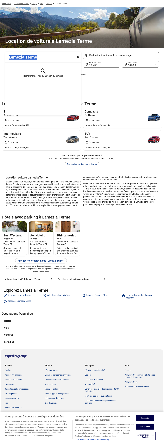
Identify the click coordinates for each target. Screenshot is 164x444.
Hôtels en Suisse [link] (51, 370)
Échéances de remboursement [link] (137, 387)
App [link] (6, 403)
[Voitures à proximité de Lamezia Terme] (29, 279)
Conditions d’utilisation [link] (94, 380)
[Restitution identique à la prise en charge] (121, 55)
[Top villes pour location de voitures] (82, 279)
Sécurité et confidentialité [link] (95, 370)
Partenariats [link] (9, 384)
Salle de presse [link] (11, 394)
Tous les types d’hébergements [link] (57, 394)
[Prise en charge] (101, 64)
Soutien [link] (128, 370)
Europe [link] (34, 4)
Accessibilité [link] (90, 384)
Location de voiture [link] (21, 4)
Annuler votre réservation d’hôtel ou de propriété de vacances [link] (140, 376)
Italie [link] (41, 4)
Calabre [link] (49, 4)
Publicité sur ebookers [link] (13, 408)
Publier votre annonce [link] (13, 375)
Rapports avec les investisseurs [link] (17, 389)
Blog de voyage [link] (51, 403)
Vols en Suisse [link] (50, 384)
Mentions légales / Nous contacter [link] (98, 396)
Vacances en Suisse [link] (53, 389)
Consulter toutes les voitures (82, 164)
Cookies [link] (88, 375)
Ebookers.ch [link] (6, 4)
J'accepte (145, 424)
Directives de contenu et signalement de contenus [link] (100, 402)
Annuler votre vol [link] (131, 382)
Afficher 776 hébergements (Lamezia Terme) (41, 260)
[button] (82, 82)
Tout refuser (144, 432)
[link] (23, 296)
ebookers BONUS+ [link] (12, 398)
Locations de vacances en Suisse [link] (58, 375)
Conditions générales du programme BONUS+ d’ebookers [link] (102, 390)
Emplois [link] (8, 370)
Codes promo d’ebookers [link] (54, 398)
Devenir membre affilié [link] (13, 380)
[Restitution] (140, 64)
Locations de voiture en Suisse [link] (57, 380)
